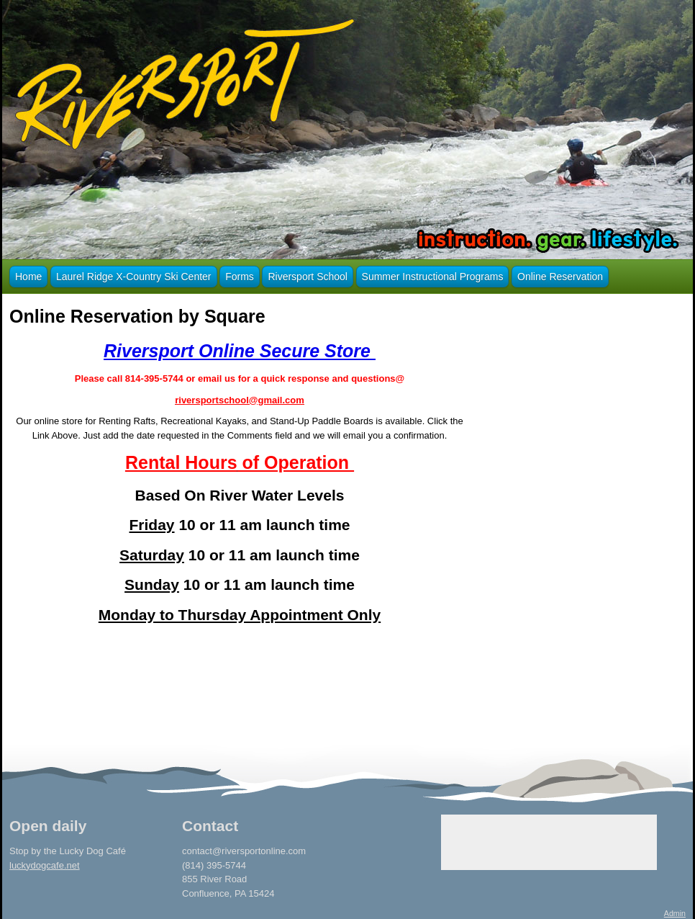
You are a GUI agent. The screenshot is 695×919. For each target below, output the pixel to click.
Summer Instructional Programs (433, 276)
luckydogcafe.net (44, 865)
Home (28, 276)
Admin (675, 913)
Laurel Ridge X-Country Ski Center (134, 276)
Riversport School (308, 276)
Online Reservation (560, 276)
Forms (239, 276)
